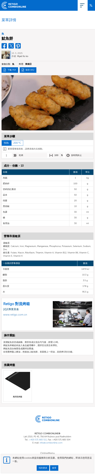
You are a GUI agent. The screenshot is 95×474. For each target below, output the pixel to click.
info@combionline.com (51, 442)
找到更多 (43, 468)
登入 (82, 5)
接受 (54, 468)
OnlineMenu (61, 5)
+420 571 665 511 (38, 439)
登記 (73, 5)
